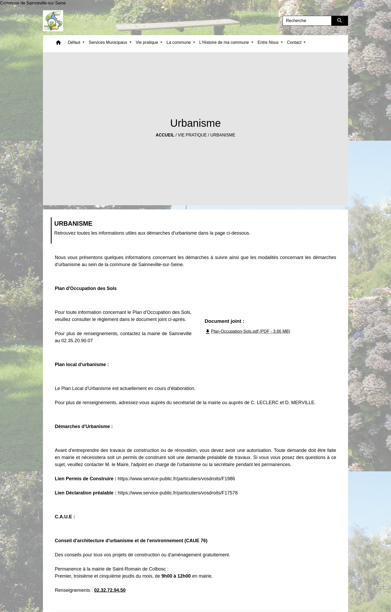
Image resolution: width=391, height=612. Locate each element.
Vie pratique (192, 135)
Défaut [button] (74, 42)
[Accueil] (53, 21)
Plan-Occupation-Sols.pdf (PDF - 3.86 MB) (247, 331)
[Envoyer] (340, 21)
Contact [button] (295, 42)
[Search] (307, 21)
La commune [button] (179, 42)
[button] (58, 43)
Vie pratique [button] (147, 42)
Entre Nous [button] (268, 42)
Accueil (165, 135)
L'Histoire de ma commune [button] (224, 42)
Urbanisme (222, 135)
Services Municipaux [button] (108, 42)
